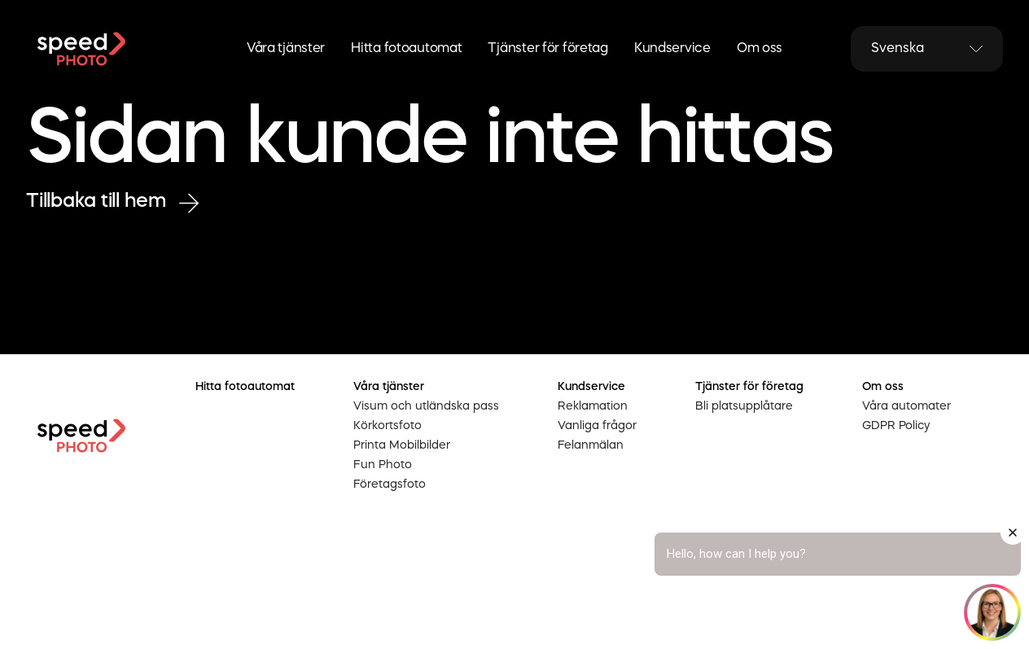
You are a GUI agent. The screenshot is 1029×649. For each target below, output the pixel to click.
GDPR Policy (896, 426)
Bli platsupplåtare (744, 406)
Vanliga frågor (597, 426)
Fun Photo (382, 465)
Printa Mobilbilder (401, 445)
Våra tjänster (286, 48)
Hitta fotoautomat (406, 48)
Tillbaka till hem (112, 202)
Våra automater (906, 406)
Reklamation (593, 406)
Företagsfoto (389, 484)
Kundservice (672, 48)
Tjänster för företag (547, 48)
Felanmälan (591, 445)
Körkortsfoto (387, 426)
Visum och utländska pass (426, 406)
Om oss (759, 48)
